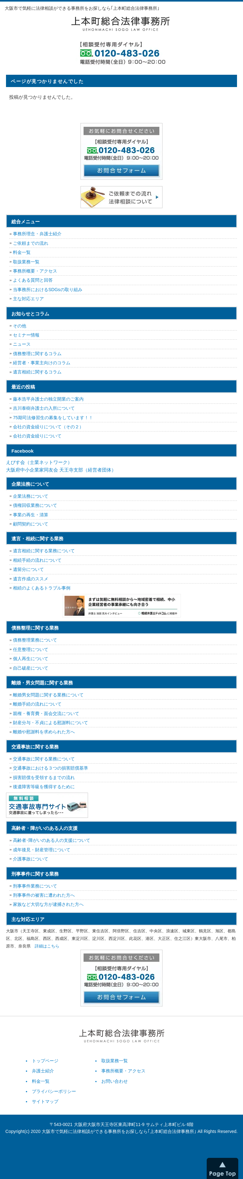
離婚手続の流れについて (37, 704)
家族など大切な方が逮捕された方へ (48, 904)
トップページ (45, 1060)
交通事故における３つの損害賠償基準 (50, 768)
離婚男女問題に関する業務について (48, 694)
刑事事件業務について (35, 886)
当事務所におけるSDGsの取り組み (47, 289)
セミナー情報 (26, 334)
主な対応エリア (28, 298)
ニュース (22, 344)
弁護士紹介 (43, 1070)
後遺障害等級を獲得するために (44, 786)
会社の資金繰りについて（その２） (48, 426)
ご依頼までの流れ (30, 243)
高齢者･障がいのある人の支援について (51, 840)
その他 (19, 325)
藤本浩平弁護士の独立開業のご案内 (48, 399)
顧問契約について (30, 523)
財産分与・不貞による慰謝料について (50, 722)
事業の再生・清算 (30, 514)
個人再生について (30, 658)
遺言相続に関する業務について (44, 550)
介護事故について (30, 858)
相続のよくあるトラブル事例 (41, 587)
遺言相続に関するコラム (37, 371)
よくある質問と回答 (33, 280)
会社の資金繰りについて (37, 435)
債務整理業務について (35, 639)
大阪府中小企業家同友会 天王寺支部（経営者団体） (61, 469)
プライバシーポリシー (54, 1091)
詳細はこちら (47, 946)
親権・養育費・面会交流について (46, 713)
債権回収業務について (35, 505)
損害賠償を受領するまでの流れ (44, 777)
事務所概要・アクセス (35, 270)
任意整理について (30, 649)
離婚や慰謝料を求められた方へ (44, 731)
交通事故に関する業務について (44, 758)
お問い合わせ (114, 1081)
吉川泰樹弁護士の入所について (44, 408)
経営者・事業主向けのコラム (41, 362)
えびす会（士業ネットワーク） (39, 462)
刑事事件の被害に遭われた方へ (44, 895)
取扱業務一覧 (26, 261)
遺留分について (28, 569)
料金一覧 (22, 252)
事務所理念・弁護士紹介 (37, 233)
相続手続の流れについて (37, 560)
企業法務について (30, 496)
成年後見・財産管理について (41, 849)
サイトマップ (45, 1101)
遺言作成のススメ (30, 578)
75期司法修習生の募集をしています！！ (53, 417)
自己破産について (30, 668)
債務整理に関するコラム (37, 353)
